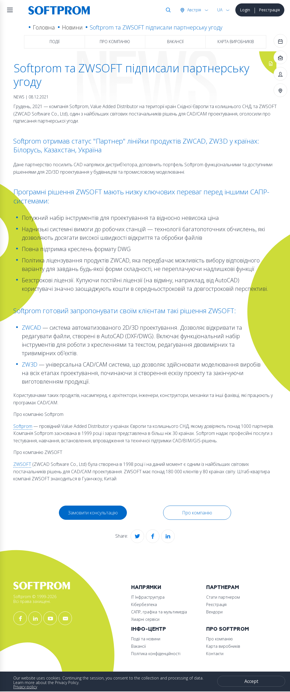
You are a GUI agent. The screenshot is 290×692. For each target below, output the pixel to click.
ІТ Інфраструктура (148, 597)
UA (219, 9)
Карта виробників (236, 41)
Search (167, 10)
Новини (72, 27)
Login (245, 9)
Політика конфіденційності (155, 653)
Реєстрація (269, 9)
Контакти (214, 653)
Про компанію (115, 41)
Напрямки (146, 587)
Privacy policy (25, 686)
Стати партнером (223, 597)
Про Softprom (227, 629)
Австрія (193, 9)
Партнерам (222, 587)
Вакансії (175, 41)
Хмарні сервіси (145, 619)
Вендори (214, 612)
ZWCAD (31, 327)
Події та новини (145, 638)
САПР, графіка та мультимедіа (159, 612)
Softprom (22, 426)
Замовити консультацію (93, 513)
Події (54, 41)
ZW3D (29, 364)
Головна (44, 27)
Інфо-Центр (148, 629)
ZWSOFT (22, 464)
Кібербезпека (144, 604)
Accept (251, 681)
